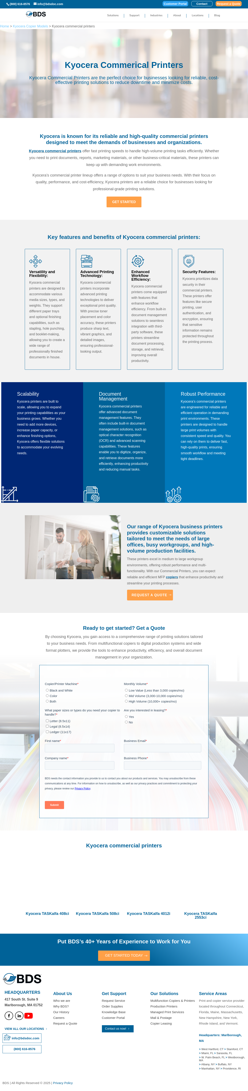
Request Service (113, 1001)
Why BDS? (61, 1006)
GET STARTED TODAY (124, 956)
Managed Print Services (167, 1012)
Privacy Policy (63, 1083)
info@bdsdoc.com (25, 1038)
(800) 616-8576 (20, 4)
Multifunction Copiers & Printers (172, 1001)
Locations (197, 15)
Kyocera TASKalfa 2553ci (200, 916)
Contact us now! (115, 1029)
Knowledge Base (114, 1012)
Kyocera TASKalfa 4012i (148, 914)
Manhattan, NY (211, 1068)
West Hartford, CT (212, 1049)
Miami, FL (207, 1053)
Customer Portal (175, 3)
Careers (58, 1018)
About (177, 15)
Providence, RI (232, 1068)
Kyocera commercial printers (55, 151)
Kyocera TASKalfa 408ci (47, 914)
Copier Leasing (161, 1024)
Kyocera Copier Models (30, 26)
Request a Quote (228, 3)
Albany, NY (208, 1064)
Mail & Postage (161, 1018)
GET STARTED (124, 202)
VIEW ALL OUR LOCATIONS (24, 1029)
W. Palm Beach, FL (213, 1057)
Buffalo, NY (225, 1064)
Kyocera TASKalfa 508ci (97, 914)
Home (4, 26)
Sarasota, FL (224, 1053)
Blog (217, 15)
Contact (201, 3)
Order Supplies (112, 1006)
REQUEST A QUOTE (149, 595)
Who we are (61, 1001)
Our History (61, 1012)
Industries (156, 15)
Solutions (113, 15)
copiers (172, 577)
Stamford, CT (234, 1049)
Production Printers (163, 1006)
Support (134, 15)
